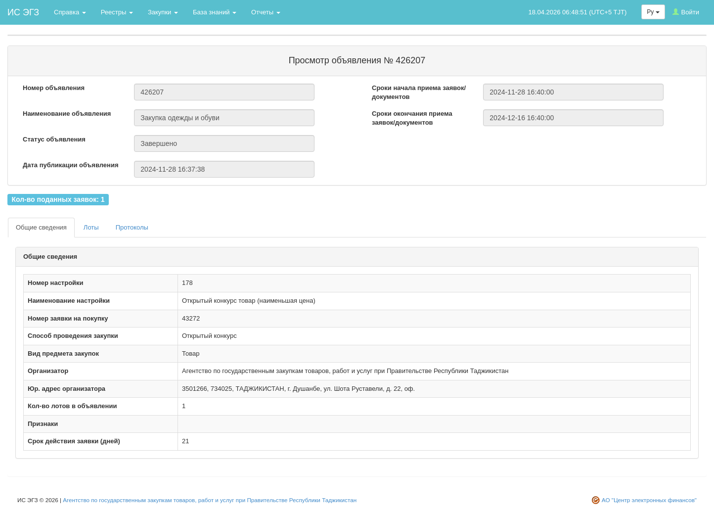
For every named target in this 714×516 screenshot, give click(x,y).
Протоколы (132, 227)
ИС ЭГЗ (23, 12)
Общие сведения (41, 227)
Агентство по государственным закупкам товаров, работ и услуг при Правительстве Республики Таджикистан (210, 500)
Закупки (163, 12)
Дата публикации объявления (71, 165)
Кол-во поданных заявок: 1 (57, 199)
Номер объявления (54, 88)
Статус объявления (54, 139)
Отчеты (265, 12)
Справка (70, 12)
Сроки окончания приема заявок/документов (412, 118)
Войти (685, 12)
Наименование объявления (67, 113)
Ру (653, 11)
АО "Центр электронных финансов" (649, 500)
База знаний (214, 12)
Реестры (117, 12)
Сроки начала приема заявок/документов (419, 92)
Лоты (91, 227)
